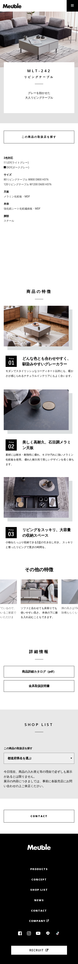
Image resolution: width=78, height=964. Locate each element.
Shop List (39, 889)
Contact (39, 910)
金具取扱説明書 (39, 686)
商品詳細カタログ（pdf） (39, 671)
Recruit (36, 950)
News (39, 900)
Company (37, 921)
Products (39, 869)
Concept (39, 879)
